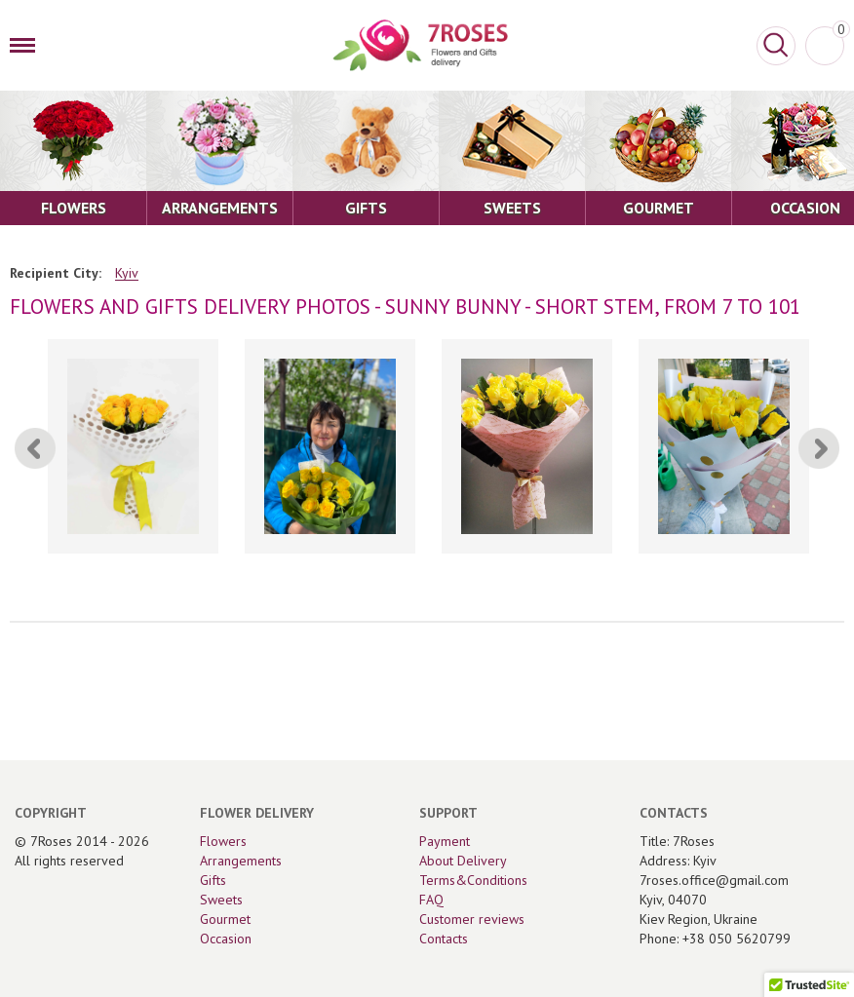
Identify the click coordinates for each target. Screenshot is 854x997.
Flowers (223, 841)
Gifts (213, 880)
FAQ (431, 899)
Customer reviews (471, 919)
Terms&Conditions (473, 880)
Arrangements (241, 860)
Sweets (221, 899)
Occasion (226, 938)
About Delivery (463, 860)
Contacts (443, 938)
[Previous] (35, 448)
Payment (444, 841)
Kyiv (126, 273)
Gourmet (225, 919)
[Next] (818, 448)
